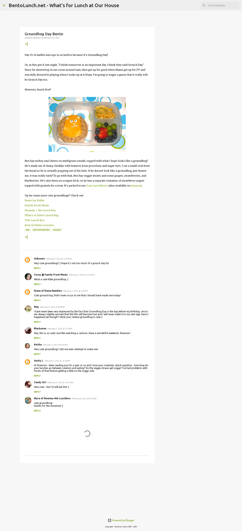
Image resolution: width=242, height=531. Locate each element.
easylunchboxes (41, 230)
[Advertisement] (87, 489)
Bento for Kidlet (34, 200)
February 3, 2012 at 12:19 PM (57, 361)
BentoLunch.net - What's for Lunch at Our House (64, 5)
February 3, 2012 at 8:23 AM (55, 345)
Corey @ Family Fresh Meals (51, 274)
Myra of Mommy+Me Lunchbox (52, 398)
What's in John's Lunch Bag (41, 215)
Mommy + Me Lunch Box (40, 210)
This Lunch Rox (34, 220)
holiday (57, 230)
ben (27, 230)
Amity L (38, 360)
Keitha (38, 344)
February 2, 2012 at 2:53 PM (75, 291)
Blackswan (40, 328)
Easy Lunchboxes (97, 185)
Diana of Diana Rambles (48, 290)
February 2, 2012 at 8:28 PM (52, 307)
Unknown (39, 258)
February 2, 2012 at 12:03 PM (59, 259)
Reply (37, 268)
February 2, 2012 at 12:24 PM (81, 275)
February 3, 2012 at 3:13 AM (60, 329)
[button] (26, 44)
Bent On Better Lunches (39, 225)
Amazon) (136, 185)
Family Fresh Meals (37, 205)
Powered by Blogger (121, 520)
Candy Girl (40, 382)
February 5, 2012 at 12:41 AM (60, 382)
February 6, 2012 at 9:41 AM (84, 398)
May (36, 306)
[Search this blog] (223, 5)
